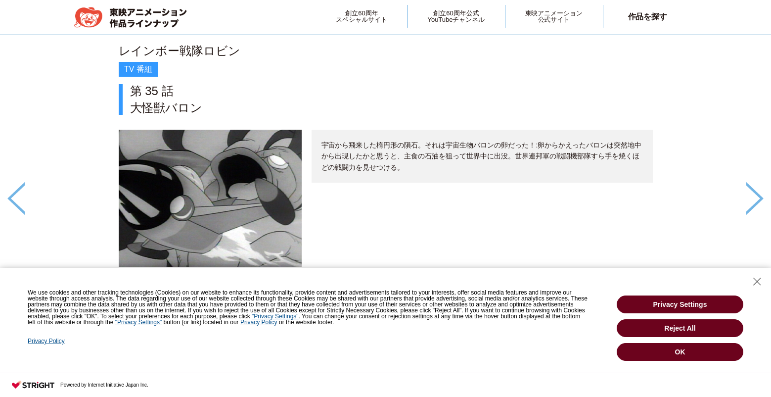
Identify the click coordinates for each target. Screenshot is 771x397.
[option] (385, 181)
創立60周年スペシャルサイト (361, 16)
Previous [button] (16, 198)
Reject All (679, 328)
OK (680, 352)
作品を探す (648, 16)
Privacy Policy (258, 322)
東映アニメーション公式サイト (554, 16)
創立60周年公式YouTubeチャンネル (456, 16)
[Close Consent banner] (757, 282)
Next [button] (755, 198)
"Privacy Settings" (275, 316)
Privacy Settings (680, 304)
